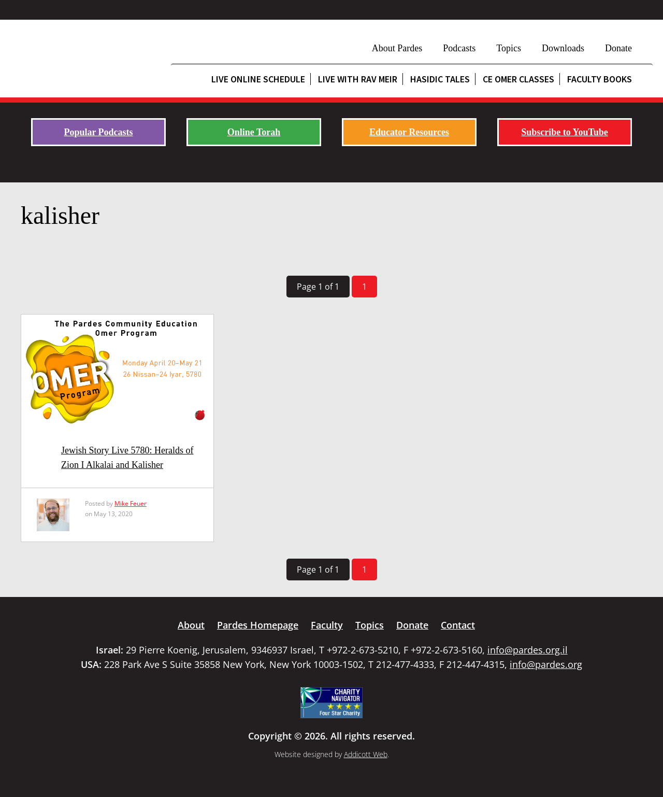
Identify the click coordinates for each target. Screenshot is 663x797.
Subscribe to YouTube (564, 132)
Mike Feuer (130, 503)
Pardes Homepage (257, 625)
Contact (458, 625)
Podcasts (459, 48)
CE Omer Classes (518, 79)
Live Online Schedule (258, 79)
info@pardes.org (546, 664)
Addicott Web (365, 754)
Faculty (327, 625)
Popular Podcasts (98, 132)
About (191, 625)
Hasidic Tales (440, 79)
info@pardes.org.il (527, 650)
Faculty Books (599, 79)
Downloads (563, 48)
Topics (508, 48)
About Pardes (397, 48)
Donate (618, 48)
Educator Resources (409, 132)
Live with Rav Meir (357, 79)
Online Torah (254, 132)
